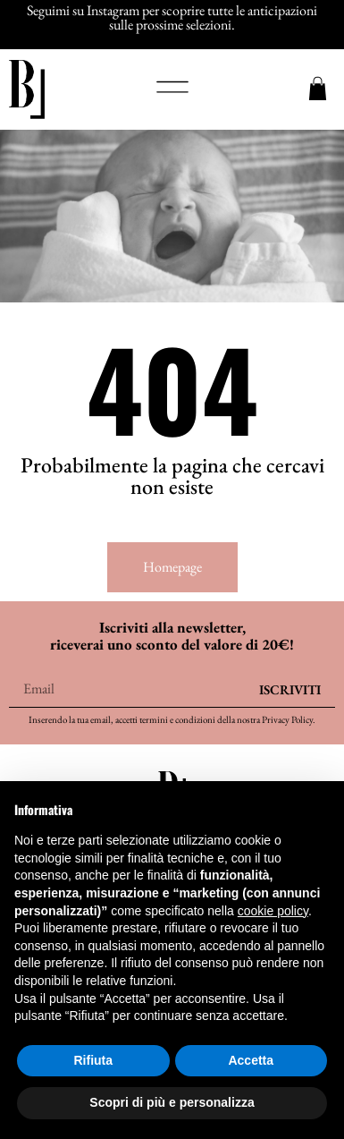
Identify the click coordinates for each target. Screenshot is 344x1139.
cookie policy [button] (273, 911)
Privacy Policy (287, 719)
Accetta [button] (250, 1060)
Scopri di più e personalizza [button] (171, 1102)
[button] (172, 89)
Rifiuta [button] (93, 1060)
